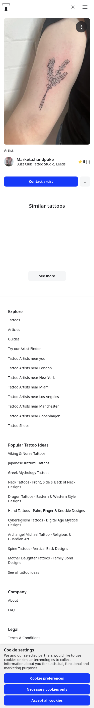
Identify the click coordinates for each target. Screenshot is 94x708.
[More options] (81, 26)
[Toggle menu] (85, 7)
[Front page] (6, 7)
